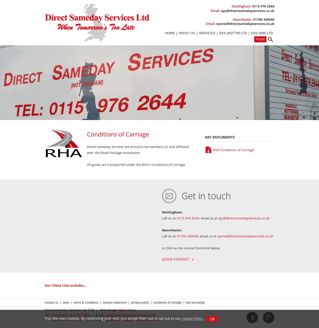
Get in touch (206, 196)
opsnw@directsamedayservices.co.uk (245, 23)
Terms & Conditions (86, 302)
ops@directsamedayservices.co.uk (247, 10)
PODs (260, 39)
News (66, 302)
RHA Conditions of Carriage (229, 150)
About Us (187, 33)
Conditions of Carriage (167, 302)
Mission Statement (115, 302)
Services (207, 33)
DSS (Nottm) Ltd (233, 33)
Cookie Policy (192, 318)
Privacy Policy (140, 302)
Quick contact (178, 259)
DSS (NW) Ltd (262, 33)
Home (170, 33)
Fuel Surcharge (195, 302)
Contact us (51, 302)
